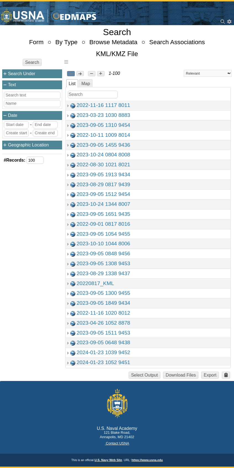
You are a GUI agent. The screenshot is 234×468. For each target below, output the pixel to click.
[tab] (72, 83)
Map (85, 83)
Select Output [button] (144, 375)
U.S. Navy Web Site (108, 460)
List (72, 83)
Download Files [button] (181, 375)
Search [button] (32, 62)
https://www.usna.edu (147, 460)
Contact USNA (117, 443)
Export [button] (210, 375)
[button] (91, 74)
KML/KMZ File (117, 53)
